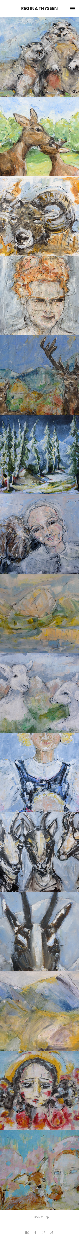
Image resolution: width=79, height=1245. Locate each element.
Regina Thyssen (39, 8)
